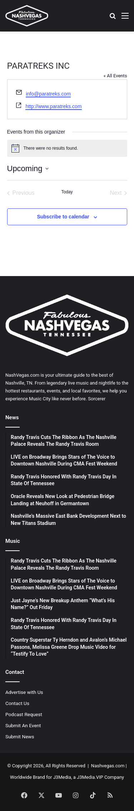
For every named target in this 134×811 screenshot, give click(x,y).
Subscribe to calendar (63, 216)
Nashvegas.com (107, 765)
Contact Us (17, 703)
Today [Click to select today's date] (67, 191)
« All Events (115, 75)
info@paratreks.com (48, 94)
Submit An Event (23, 725)
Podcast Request (23, 714)
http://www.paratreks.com (53, 106)
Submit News (19, 736)
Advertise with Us (24, 692)
